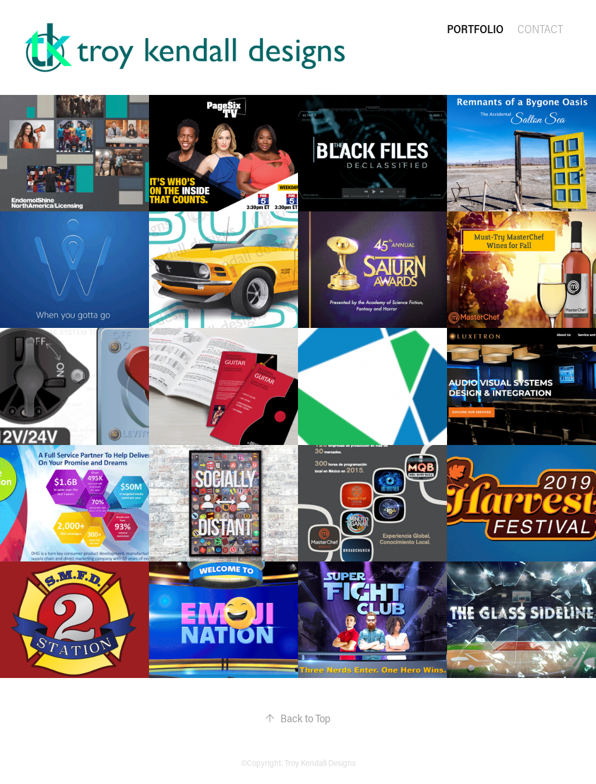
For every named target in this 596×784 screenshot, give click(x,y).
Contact (540, 29)
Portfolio (475, 29)
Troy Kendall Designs (320, 762)
